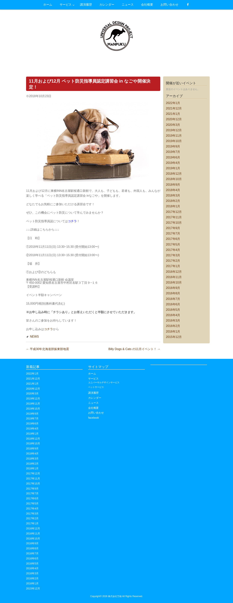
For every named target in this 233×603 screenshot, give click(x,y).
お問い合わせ (96, 412)
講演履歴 (93, 392)
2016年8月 (173, 293)
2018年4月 (173, 190)
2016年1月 (173, 331)
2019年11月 (174, 135)
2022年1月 (173, 103)
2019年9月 (173, 146)
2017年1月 (173, 266)
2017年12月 (174, 211)
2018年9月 (173, 184)
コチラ (48, 329)
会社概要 (93, 407)
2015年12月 (174, 337)
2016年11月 (174, 277)
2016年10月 (174, 282)
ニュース (93, 402)
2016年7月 (173, 298)
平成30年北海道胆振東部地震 (47, 349)
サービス (93, 378)
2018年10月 (174, 179)
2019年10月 (174, 141)
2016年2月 (173, 326)
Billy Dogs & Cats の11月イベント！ (134, 349)
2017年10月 (174, 222)
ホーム (92, 373)
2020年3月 (173, 124)
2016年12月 (174, 271)
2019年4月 (173, 162)
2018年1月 (173, 206)
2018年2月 (173, 200)
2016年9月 (173, 287)
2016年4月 (173, 315)
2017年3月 (173, 255)
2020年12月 (174, 119)
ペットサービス (96, 387)
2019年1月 (173, 168)
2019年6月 (173, 157)
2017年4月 (173, 249)
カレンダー (94, 397)
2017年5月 (173, 244)
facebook (93, 417)
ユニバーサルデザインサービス (103, 382)
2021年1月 (173, 113)
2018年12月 (174, 173)
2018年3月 (173, 195)
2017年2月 (173, 260)
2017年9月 (173, 228)
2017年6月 (173, 238)
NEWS (34, 336)
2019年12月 (174, 130)
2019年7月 (173, 151)
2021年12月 (174, 108)
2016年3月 (173, 320)
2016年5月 (173, 309)
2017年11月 (174, 217)
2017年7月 (173, 233)
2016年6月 (173, 304)
